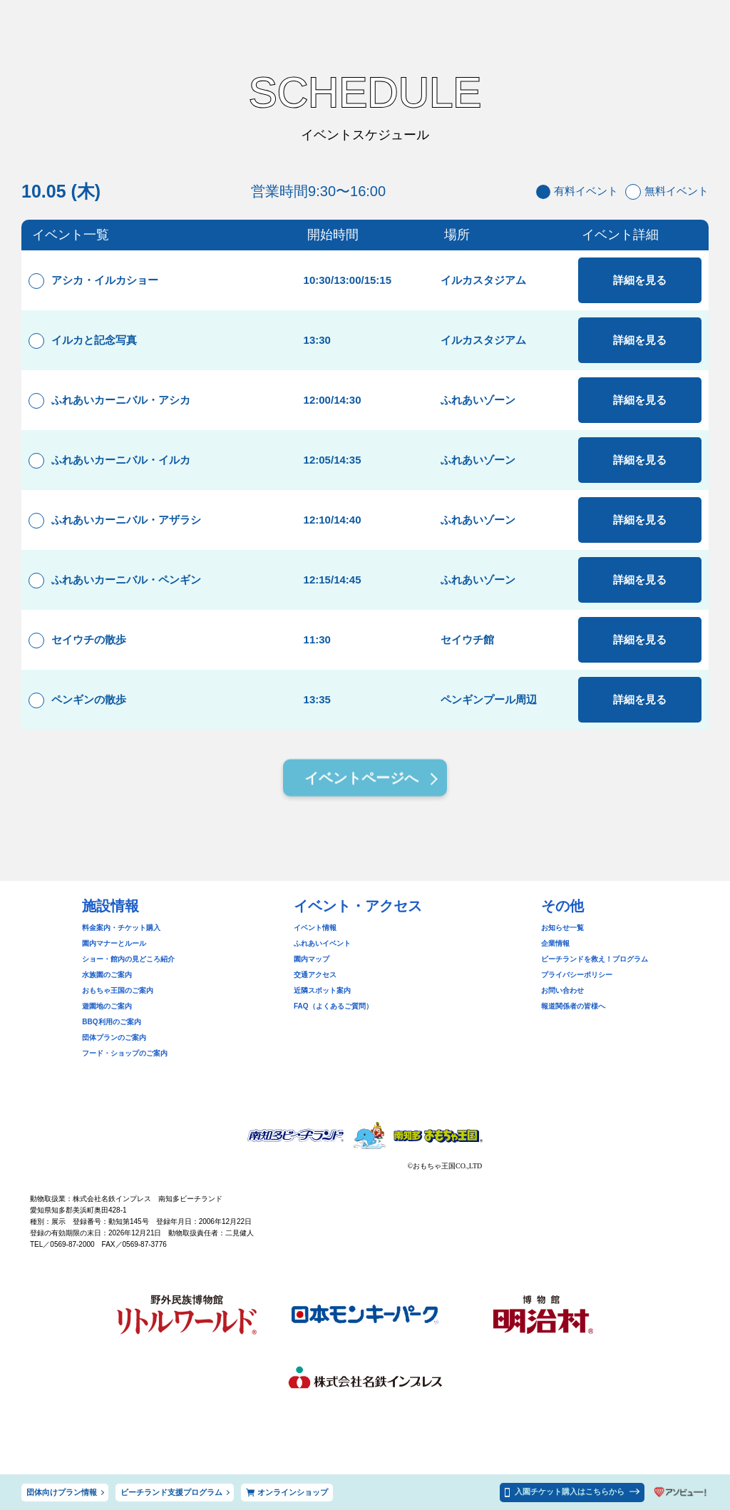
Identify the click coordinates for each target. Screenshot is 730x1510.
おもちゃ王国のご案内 (117, 990)
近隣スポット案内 (322, 990)
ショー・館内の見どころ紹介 (128, 959)
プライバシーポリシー (576, 975)
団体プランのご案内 (114, 1037)
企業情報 (555, 943)
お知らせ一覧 (562, 928)
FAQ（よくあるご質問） (333, 1006)
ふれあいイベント (322, 943)
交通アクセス (315, 975)
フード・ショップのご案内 (125, 1053)
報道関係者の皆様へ (573, 1006)
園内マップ (311, 959)
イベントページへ (361, 780)
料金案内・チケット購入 (121, 928)
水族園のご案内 (107, 975)
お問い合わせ (562, 990)
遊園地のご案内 (107, 1006)
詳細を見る (640, 280)
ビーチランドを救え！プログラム (594, 959)
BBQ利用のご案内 (111, 1022)
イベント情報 (315, 928)
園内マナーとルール (114, 943)
